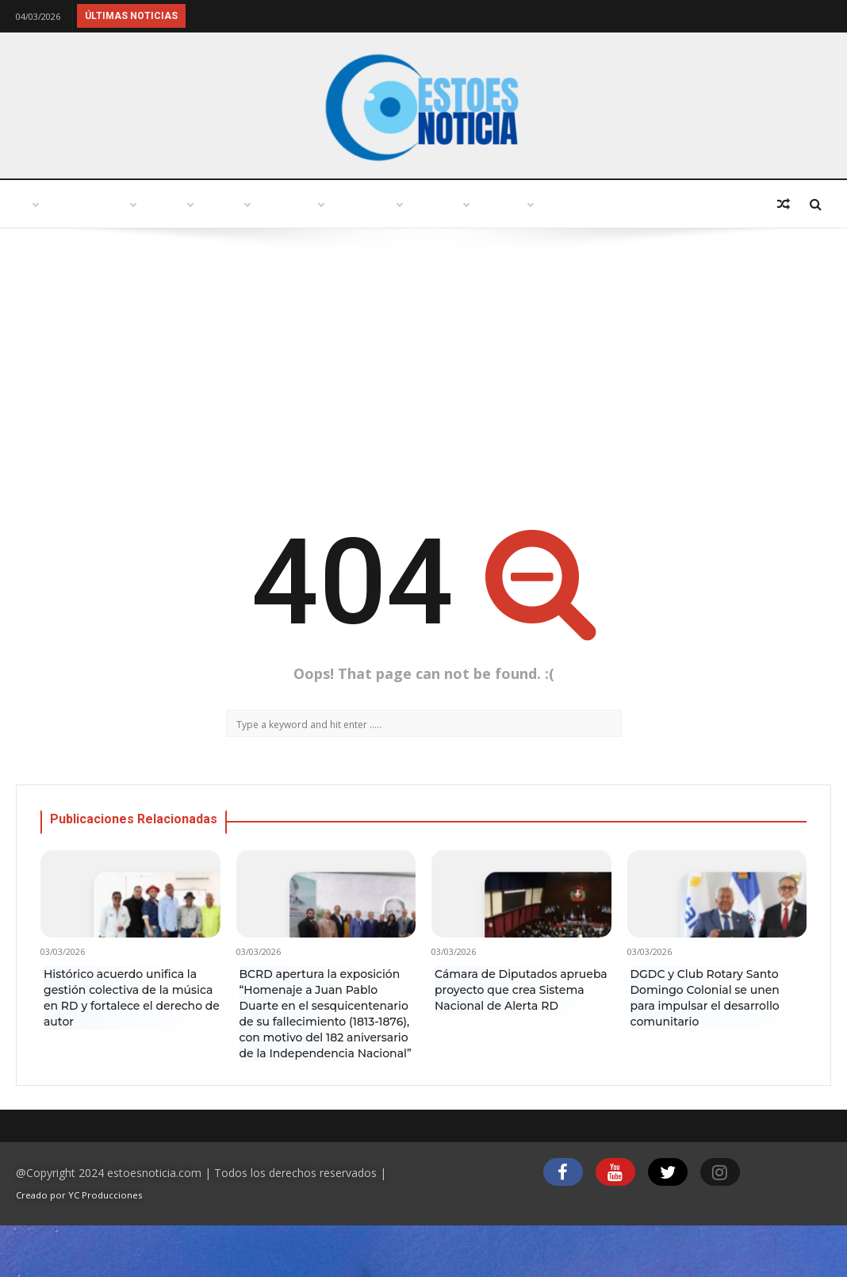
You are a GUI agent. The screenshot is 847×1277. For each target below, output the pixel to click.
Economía (682, 204)
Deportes (63, 251)
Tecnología (573, 204)
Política (361, 204)
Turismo (268, 204)
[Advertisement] (423, 419)
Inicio (51, 204)
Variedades (462, 204)
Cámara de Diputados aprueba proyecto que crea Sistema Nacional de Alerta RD (521, 1037)
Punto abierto (155, 204)
